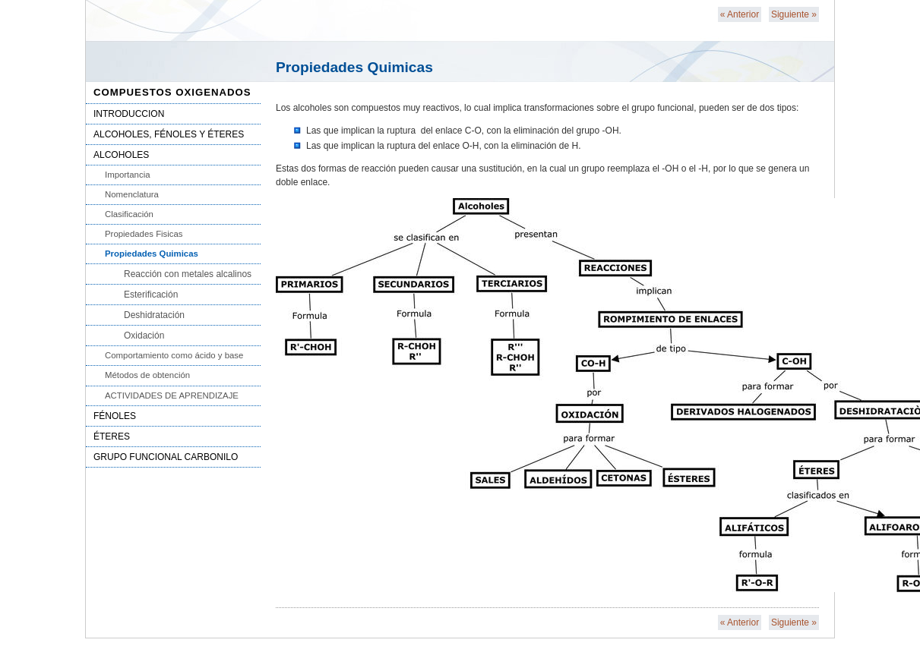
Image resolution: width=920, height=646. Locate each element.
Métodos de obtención (147, 375)
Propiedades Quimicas (151, 253)
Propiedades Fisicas (144, 233)
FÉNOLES (114, 416)
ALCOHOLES (121, 155)
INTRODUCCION (128, 114)
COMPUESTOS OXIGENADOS (172, 92)
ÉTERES (111, 436)
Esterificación (151, 294)
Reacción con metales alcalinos (187, 274)
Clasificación (129, 214)
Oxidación (144, 335)
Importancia (127, 174)
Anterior (739, 14)
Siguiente (794, 14)
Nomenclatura (132, 194)
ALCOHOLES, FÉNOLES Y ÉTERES (168, 134)
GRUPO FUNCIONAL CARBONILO (165, 457)
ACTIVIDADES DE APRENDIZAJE (172, 395)
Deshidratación (154, 315)
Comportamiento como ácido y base (174, 355)
